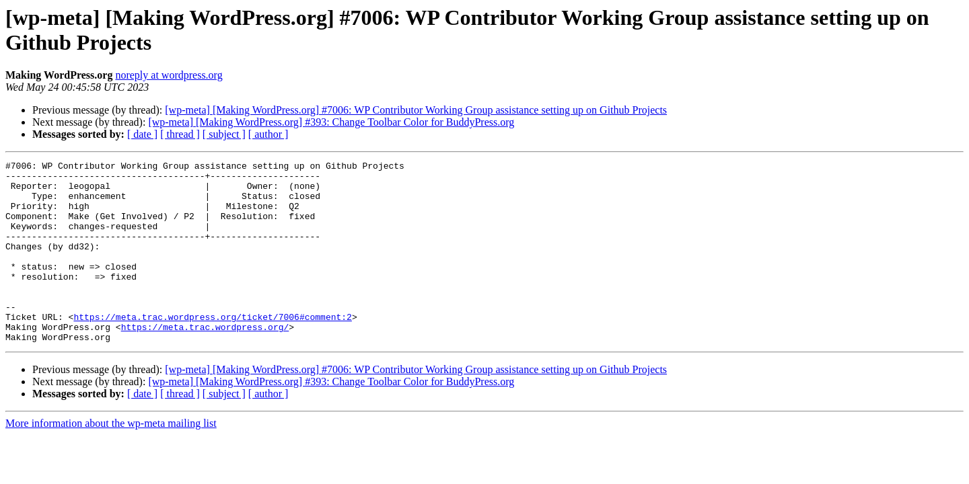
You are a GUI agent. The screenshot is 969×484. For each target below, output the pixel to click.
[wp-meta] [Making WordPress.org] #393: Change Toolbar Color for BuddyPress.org (331, 122)
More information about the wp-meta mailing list (111, 459)
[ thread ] (180, 134)
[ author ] (268, 134)
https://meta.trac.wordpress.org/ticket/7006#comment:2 (212, 349)
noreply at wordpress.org (168, 75)
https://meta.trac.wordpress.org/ (205, 361)
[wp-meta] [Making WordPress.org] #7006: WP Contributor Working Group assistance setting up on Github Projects (416, 110)
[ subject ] (224, 134)
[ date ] (142, 134)
